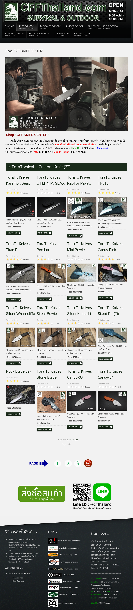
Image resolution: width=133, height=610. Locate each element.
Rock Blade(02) (18, 371)
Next (72, 440)
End (76, 440)
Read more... (13, 233)
